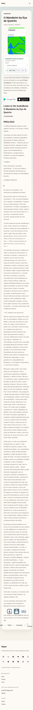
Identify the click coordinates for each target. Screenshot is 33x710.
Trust (2, 682)
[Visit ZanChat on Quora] (28, 662)
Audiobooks (7, 13)
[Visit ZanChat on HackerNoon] (28, 657)
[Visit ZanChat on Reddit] (13, 662)
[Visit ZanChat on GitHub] (3, 657)
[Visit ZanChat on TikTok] (23, 662)
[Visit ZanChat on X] (3, 662)
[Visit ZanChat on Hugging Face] (8, 657)
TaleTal (3, 693)
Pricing (3, 679)
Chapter (16, 64)
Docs (2, 676)
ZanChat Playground (7, 690)
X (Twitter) (29, 625)
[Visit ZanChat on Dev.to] (18, 657)
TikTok (9, 625)
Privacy (3, 704)
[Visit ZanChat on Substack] (13, 657)
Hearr (3, 3)
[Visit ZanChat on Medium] (23, 657)
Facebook (19, 625)
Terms (3, 701)
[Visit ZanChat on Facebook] (18, 662)
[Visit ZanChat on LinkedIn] (8, 662)
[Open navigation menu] (30, 3)
